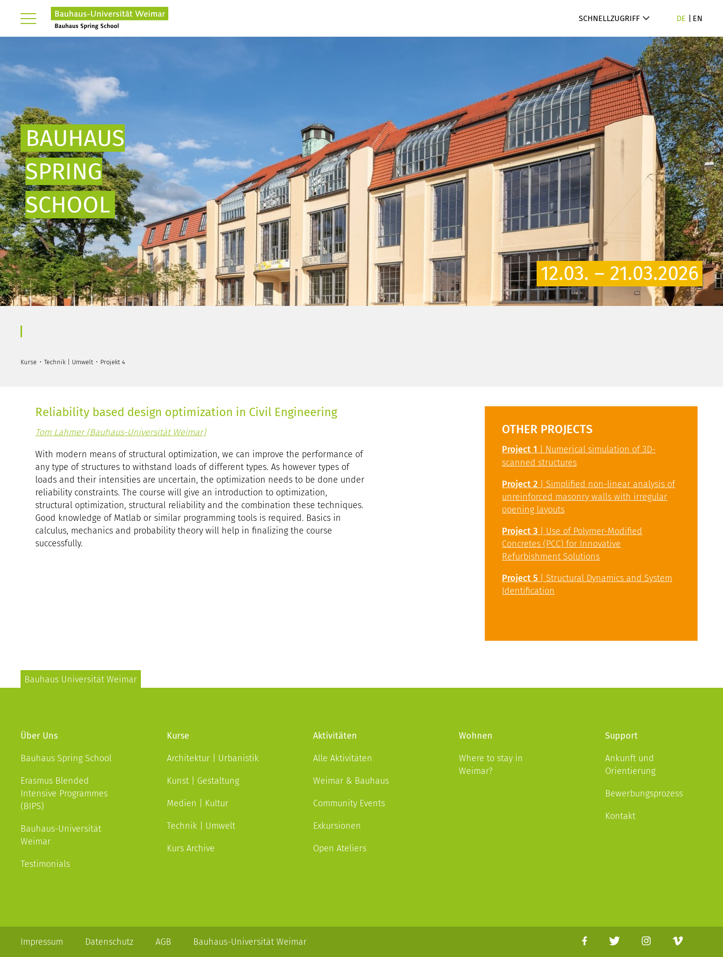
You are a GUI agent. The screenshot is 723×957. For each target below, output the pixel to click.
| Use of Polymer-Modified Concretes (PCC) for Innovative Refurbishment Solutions (572, 544)
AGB (163, 941)
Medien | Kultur (197, 803)
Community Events (349, 803)
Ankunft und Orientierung (630, 764)
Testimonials (45, 864)
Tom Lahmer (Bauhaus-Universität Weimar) (120, 432)
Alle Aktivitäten (342, 758)
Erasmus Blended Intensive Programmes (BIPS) (64, 793)
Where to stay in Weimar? (491, 764)
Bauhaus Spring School (66, 758)
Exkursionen (337, 825)
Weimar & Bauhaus (351, 780)
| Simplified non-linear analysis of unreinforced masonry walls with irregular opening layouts (588, 497)
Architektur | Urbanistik (213, 758)
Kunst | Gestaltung (203, 780)
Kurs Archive (191, 848)
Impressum (42, 941)
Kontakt (620, 816)
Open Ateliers (339, 848)
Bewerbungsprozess (644, 793)
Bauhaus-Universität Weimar (61, 835)
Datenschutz (109, 941)
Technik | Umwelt (201, 825)
